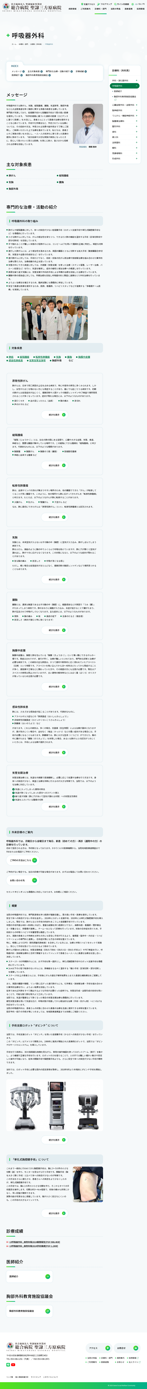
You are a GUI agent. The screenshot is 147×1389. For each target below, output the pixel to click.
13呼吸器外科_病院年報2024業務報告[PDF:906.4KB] (34, 1241)
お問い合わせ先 (17, 880)
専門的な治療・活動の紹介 (58, 71)
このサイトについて (50, 1377)
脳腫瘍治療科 (118, 121)
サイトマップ (36, 1377)
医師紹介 (16, 75)
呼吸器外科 (117, 85)
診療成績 (80, 71)
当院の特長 (116, 8)
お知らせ (120, 1362)
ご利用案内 (86, 8)
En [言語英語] (140, 4)
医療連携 (129, 8)
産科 (114, 131)
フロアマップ (106, 4)
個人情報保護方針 (22, 1377)
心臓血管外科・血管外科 (123, 104)
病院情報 (73, 8)
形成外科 (116, 158)
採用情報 (141, 8)
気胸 (58, 357)
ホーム (14, 44)
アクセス (93, 1348)
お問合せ (121, 1348)
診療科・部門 (101, 8)
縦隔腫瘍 (24, 357)
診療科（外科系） (37, 44)
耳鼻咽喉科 (117, 153)
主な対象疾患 (34, 71)
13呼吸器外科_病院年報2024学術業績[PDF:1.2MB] (33, 1245)
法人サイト (133, 1362)
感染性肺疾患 (16, 360)
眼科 (114, 147)
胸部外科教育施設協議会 (37, 75)
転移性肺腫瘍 (43, 357)
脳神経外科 (117, 110)
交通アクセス (89, 4)
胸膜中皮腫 (84, 357)
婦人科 (115, 137)
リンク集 (9, 1377)
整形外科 (116, 126)
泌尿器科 (116, 142)
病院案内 (120, 1357)
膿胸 (69, 357)
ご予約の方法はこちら (20, 860)
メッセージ (17, 71)
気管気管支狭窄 (37, 360)
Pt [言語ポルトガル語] (144, 4)
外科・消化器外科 (120, 80)
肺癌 (11, 357)
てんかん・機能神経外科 (123, 115)
